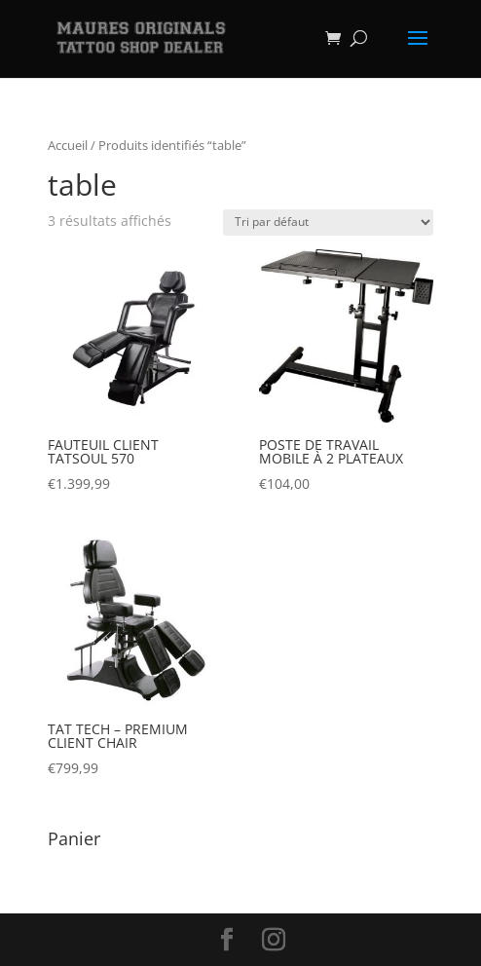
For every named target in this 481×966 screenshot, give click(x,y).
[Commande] (328, 222)
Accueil (68, 145)
